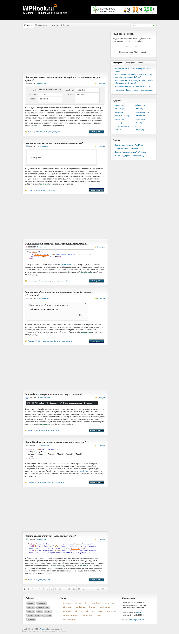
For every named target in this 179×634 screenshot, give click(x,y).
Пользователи (33, 615)
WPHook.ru (42, 629)
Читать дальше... (96, 131)
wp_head (78, 603)
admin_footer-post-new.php (47, 341)
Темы (48, 611)
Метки (140, 63)
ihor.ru (138, 612)
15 (84, 589)
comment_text (45, 281)
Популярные (117, 63)
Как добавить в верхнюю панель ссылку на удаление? (53, 394)
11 (64, 589)
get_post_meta (87, 615)
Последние (130, 63)
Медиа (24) (119, 112)
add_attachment (41, 132)
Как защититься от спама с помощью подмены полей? (54, 143)
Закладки (66, 25)
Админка (41, 603)
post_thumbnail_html (69, 619)
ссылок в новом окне (67, 265)
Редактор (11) (140, 116)
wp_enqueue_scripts (44, 482)
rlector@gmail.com (137, 620)
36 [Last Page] (103, 589)
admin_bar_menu (49, 430)
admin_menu (90, 611)
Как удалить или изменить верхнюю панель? (132, 87)
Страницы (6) (140, 130)
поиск (101, 611)
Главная (29, 25)
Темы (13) (119, 130)
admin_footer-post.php (64, 341)
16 (88, 589)
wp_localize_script (83, 471)
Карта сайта (42, 25)
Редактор (31, 341)
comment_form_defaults (44, 190)
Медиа (30, 132)
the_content (66, 603)
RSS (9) (138, 126)
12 (69, 589)
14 (79, 589)
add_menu (39, 430)
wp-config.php (96, 603)
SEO (40, 611)
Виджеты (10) (140, 119)
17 (93, 589)
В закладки (101, 83)
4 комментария (42, 247)
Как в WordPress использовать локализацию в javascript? (55, 442)
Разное (30, 190)
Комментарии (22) (122, 116)
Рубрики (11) (140, 105)
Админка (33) (120, 109)
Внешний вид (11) (142, 112)
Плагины (31, 482)
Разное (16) (119, 119)
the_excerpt (66, 611)
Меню (30, 430)
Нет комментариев (43, 398)
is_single (92, 607)
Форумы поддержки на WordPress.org (129, 156)
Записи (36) (119, 105)
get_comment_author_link (59, 281)
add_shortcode (80, 607)
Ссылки (55, 25)
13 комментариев (43, 298)
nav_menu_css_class (43, 580)
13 (74, 589)
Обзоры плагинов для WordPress (128, 149)
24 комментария (42, 146)
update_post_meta (54, 132)
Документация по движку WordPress (129, 145)
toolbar (58, 430)
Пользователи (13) (122, 126)
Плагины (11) (140, 109)
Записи (31, 603)
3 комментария (42, 83)
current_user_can (104, 607)
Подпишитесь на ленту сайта (133, 52)
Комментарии (32, 281)
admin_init (78, 611)
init (54, 190)
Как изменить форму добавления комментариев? (134, 90)
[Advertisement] (65, 50)
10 (60, 589)
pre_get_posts (109, 603)
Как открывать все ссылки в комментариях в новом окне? (56, 243)
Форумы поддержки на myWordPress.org (130, 152)
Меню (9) (138, 123)
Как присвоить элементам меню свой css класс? (50, 535)
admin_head (67, 607)
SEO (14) (118, 123)
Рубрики (31, 619)
